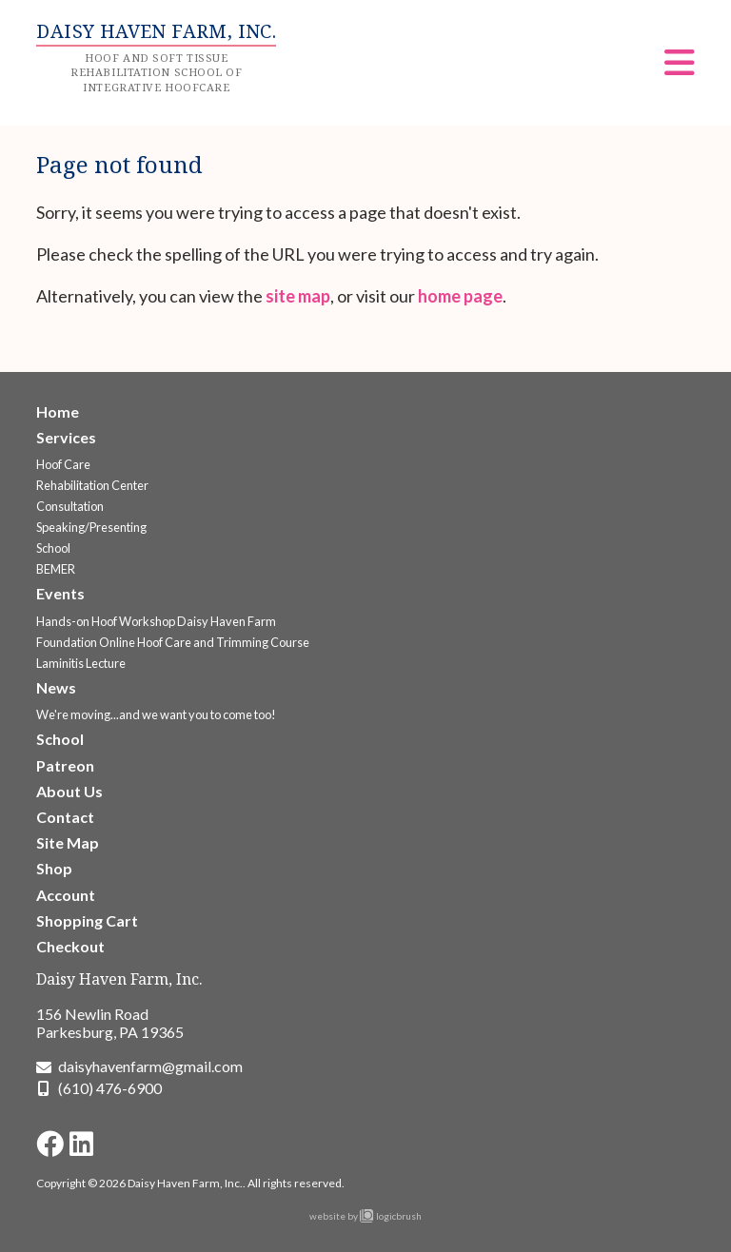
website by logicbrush (365, 1216)
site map (298, 295)
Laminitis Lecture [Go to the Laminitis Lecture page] (81, 663)
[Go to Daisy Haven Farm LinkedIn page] (81, 1143)
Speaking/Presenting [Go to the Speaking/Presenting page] (91, 527)
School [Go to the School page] (53, 548)
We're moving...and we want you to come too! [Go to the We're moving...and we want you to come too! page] (156, 714)
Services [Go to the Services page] (66, 437)
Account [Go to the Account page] (65, 895)
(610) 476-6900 (110, 1088)
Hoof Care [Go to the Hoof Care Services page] (63, 464)
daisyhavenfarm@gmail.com (150, 1066)
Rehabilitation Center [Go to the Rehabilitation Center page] (92, 485)
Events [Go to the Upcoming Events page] (60, 593)
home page (460, 295)
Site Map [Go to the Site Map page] (67, 842)
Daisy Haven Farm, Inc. (119, 978)
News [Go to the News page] (56, 687)
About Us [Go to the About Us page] (69, 791)
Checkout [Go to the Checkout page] (70, 946)
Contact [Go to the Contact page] (65, 817)
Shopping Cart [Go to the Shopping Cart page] (87, 920)
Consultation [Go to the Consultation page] (70, 506)
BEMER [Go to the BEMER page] (55, 569)
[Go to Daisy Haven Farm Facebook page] (50, 1143)
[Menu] (679, 69)
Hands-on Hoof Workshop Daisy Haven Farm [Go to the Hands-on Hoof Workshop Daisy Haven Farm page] (156, 621)
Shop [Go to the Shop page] (54, 868)
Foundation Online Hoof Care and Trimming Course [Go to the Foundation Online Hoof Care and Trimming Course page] (172, 642)
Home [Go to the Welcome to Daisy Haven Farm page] (57, 411)
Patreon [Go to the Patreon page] (65, 765)
